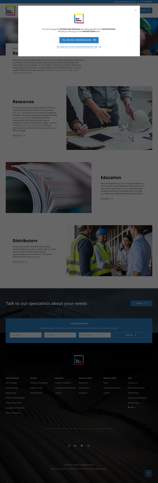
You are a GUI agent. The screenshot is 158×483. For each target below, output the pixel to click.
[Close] (135, 9)
